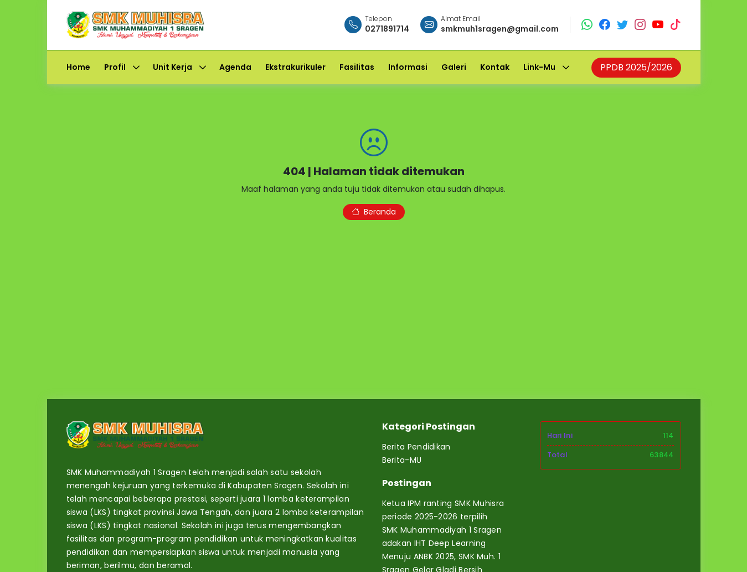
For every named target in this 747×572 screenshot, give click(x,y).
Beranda (374, 211)
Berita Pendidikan (416, 446)
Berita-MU (402, 460)
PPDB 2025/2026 (636, 67)
